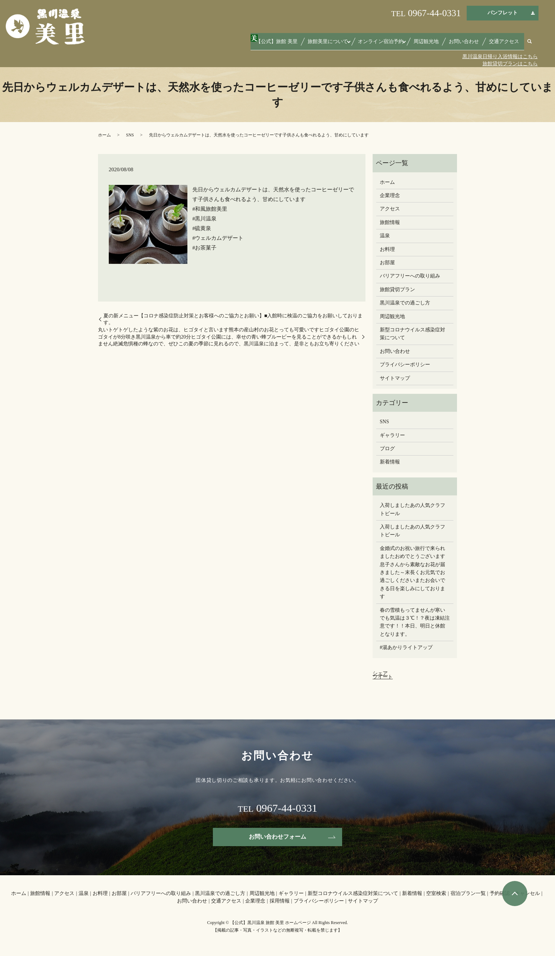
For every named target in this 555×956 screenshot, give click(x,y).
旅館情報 (390, 222)
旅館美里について (346, 44)
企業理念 (390, 195)
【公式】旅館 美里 (301, 44)
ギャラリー (392, 435)
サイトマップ (395, 378)
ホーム (104, 134)
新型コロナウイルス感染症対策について (412, 333)
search (529, 44)
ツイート (383, 677)
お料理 (387, 249)
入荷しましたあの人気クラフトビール (412, 509)
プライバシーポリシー (405, 364)
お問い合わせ (471, 44)
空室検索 (436, 893)
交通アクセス (506, 44)
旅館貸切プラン (397, 289)
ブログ (387, 448)
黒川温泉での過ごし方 (405, 303)
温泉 (385, 235)
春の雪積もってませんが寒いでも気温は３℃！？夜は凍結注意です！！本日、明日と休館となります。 (415, 622)
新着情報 (390, 462)
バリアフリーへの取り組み (410, 276)
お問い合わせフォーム (277, 837)
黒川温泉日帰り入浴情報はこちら (500, 56)
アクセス (390, 208)
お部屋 (387, 262)
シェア (380, 673)
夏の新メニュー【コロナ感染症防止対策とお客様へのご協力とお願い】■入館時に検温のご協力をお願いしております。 (233, 319)
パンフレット (503, 12)
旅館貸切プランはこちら (510, 63)
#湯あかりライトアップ (406, 647)
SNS (130, 134)
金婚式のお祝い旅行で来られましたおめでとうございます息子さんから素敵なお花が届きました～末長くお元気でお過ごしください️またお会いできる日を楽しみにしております (412, 572)
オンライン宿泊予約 (395, 44)
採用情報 (280, 901)
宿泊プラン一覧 (468, 893)
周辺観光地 (437, 44)
